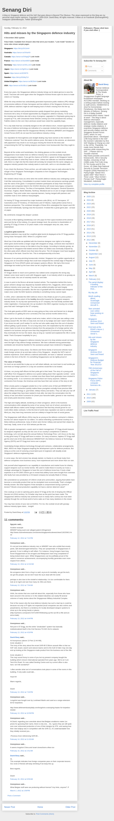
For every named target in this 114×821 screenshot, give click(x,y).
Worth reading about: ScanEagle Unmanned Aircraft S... (94, 300)
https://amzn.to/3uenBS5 (20, 61)
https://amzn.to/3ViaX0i (21, 52)
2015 (89, 229)
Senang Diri (17, 10)
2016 (89, 225)
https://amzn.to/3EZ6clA (28, 81)
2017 (89, 222)
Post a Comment (14, 796)
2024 (89, 200)
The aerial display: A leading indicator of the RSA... (96, 285)
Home (40, 807)
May (91, 268)
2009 (89, 401)
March (92, 276)
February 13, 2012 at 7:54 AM (21, 585)
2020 (89, 211)
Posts (88, 66)
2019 (89, 214)
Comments (91, 71)
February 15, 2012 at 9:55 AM (21, 779)
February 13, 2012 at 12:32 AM (22, 564)
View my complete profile (94, 184)
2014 (89, 233)
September (93, 254)
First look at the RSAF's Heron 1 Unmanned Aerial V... (96, 330)
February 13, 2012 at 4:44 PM (21, 618)
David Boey (15, 637)
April (91, 272)
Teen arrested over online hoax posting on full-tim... (96, 312)
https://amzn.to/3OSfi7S (19, 73)
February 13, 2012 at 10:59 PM (22, 713)
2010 (89, 398)
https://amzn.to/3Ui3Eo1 (18, 85)
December (93, 243)
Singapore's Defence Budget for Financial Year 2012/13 (96, 361)
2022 (89, 207)
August (92, 257)
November (93, 247)
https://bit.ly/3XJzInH (22, 48)
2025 (89, 196)
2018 (89, 218)
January (92, 390)
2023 (89, 204)
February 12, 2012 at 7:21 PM (21, 538)
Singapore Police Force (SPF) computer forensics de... (95, 381)
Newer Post (9, 807)
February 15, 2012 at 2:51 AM (21, 751)
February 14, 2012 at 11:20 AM (22, 739)
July (91, 261)
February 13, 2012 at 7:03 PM (21, 692)
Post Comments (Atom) (45, 814)
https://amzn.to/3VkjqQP (21, 57)
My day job (92, 292)
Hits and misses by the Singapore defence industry (95, 341)
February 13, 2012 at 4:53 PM (21, 632)
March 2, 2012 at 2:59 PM (20, 791)
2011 (89, 394)
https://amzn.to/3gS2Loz (19, 69)
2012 (89, 240)
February (93, 279)
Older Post (70, 807)
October (92, 250)
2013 (89, 236)
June (91, 265)
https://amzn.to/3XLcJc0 (22, 65)
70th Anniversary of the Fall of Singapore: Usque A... (95, 371)
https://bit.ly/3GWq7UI (20, 77)
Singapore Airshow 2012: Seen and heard (96, 321)
